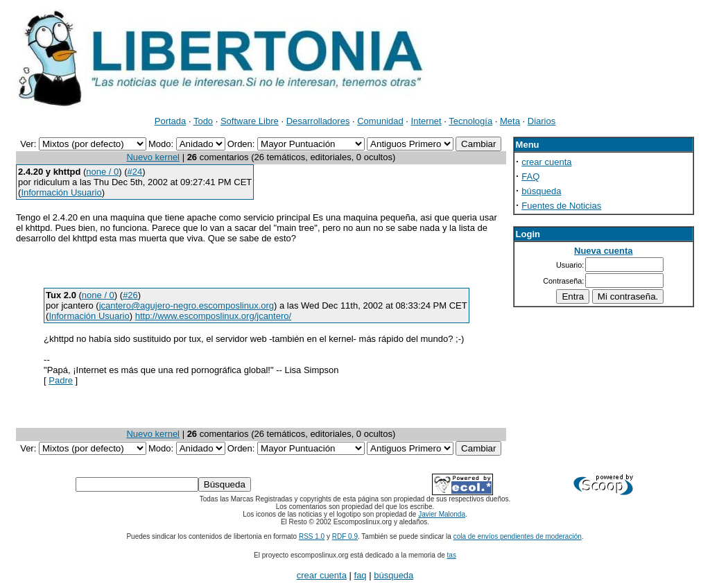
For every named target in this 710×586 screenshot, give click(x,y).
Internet (426, 121)
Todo (203, 121)
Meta (510, 121)
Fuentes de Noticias (561, 205)
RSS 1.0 (311, 536)
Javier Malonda (441, 514)
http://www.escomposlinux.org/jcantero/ (213, 316)
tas (451, 555)
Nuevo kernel (153, 157)
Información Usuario (61, 192)
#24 (135, 171)
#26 (130, 295)
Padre (61, 380)
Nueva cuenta (603, 250)
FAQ (530, 176)
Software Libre (249, 121)
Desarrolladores (318, 121)
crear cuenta (546, 162)
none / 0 (102, 171)
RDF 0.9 (345, 536)
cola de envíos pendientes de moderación (517, 536)
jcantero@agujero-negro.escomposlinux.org (186, 305)
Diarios (541, 121)
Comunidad (380, 121)
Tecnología (470, 121)
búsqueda (541, 191)
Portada (171, 121)
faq (360, 575)
